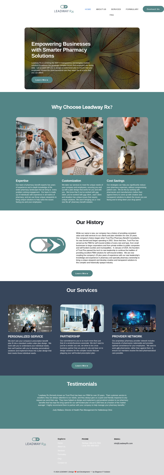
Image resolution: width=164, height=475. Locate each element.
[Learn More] (42, 80)
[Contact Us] (153, 9)
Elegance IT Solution (102, 472)
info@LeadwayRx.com (123, 443)
